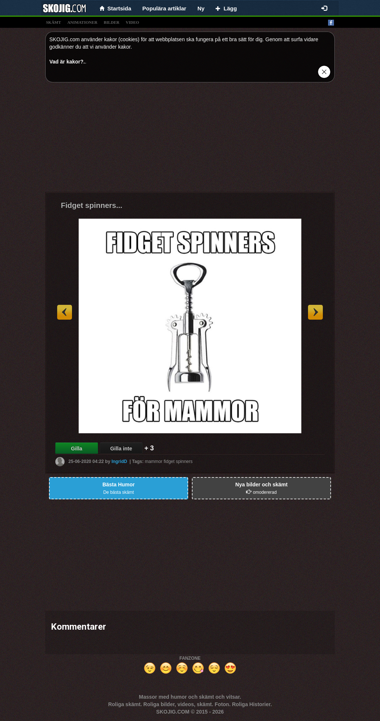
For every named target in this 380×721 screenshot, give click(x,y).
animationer (82, 22)
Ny (200, 8)
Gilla (76, 448)
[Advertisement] (190, 140)
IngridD (119, 461)
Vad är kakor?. (67, 62)
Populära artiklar (164, 8)
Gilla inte (121, 448)
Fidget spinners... (91, 205)
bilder (111, 22)
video (132, 22)
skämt (53, 22)
